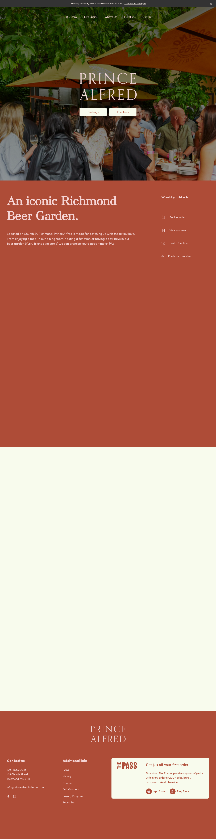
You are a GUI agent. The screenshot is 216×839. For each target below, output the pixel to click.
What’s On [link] (111, 17)
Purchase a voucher (185, 256)
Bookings (93, 112)
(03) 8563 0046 (16, 769)
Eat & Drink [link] (70, 17)
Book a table (185, 217)
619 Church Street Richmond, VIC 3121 (18, 777)
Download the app (135, 3)
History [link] (67, 776)
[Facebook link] (8, 796)
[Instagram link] (14, 796)
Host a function (185, 243)
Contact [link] (147, 17)
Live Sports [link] (91, 17)
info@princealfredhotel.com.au (25, 787)
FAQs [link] (66, 769)
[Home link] (108, 734)
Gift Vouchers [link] (71, 789)
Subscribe (68, 802)
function (85, 239)
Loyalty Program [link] (73, 796)
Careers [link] (67, 783)
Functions (123, 112)
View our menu (185, 230)
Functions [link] (130, 17)
